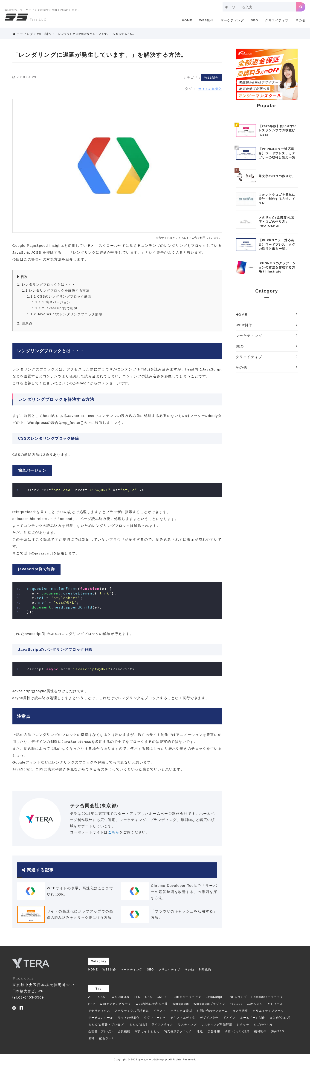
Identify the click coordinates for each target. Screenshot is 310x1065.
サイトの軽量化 (210, 89)
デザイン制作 (209, 1017)
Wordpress (181, 1003)
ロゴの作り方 (263, 1024)
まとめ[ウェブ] (280, 1017)
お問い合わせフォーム (212, 1010)
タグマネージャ (155, 1017)
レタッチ (243, 1024)
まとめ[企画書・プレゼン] (106, 1024)
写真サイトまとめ (147, 1031)
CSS (101, 997)
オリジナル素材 (181, 1010)
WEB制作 (206, 20)
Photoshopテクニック (267, 997)
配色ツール (107, 1038)
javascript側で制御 (54, 308)
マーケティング (232, 20)
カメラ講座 (240, 1010)
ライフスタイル (163, 1024)
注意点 (25, 323)
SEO (254, 20)
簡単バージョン (51, 302)
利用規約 (205, 969)
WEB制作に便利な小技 (152, 1003)
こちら (113, 832)
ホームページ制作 (252, 1017)
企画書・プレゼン (100, 1031)
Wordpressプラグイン (210, 1003)
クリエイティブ (277, 20)
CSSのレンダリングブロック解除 (59, 296)
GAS (148, 997)
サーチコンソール (100, 1017)
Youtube (236, 1003)
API (91, 997)
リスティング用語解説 (216, 1024)
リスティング (187, 1024)
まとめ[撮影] (138, 1024)
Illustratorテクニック (186, 997)
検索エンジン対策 (237, 1031)
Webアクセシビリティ (115, 1003)
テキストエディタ (183, 1017)
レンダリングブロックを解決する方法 (56, 290)
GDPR (161, 997)
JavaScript (214, 997)
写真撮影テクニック (178, 1031)
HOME (187, 20)
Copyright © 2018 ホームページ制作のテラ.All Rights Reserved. (155, 1059)
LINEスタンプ (237, 997)
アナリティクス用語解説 (132, 1010)
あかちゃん (255, 1003)
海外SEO (277, 1031)
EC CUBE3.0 (119, 997)
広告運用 (214, 1031)
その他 (301, 20)
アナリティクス (99, 1010)
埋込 (200, 1031)
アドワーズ (275, 1003)
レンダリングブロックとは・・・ (46, 284)
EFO (137, 997)
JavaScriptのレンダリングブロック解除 (64, 314)
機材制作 (260, 1031)
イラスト (160, 1010)
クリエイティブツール (268, 1010)
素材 (91, 1038)
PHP (91, 1003)
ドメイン (229, 1017)
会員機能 (124, 1031)
